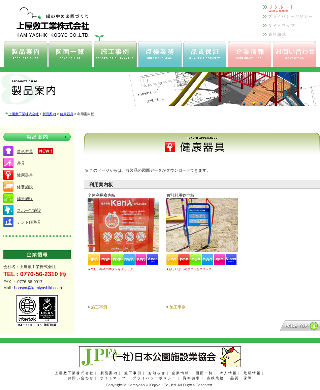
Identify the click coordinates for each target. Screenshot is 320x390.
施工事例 (99, 307)
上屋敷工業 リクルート (288, 9)
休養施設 (25, 187)
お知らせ (157, 373)
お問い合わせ (81, 378)
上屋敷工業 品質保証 (205, 54)
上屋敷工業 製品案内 (25, 54)
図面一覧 (204, 373)
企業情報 (180, 373)
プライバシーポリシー (155, 378)
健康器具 (66, 114)
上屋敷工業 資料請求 (288, 36)
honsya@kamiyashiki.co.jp (38, 288)
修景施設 (25, 198)
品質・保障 (241, 378)
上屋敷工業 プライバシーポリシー (288, 18)
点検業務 (215, 378)
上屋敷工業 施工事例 (115, 54)
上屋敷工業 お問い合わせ (294, 54)
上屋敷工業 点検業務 (160, 54)
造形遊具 (25, 151)
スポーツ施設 (29, 210)
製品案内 (49, 114)
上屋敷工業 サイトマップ (288, 27)
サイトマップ (113, 378)
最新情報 (252, 373)
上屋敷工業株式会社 (23, 114)
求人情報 (228, 373)
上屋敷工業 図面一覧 (70, 54)
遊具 (21, 163)
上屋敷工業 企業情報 (249, 54)
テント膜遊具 (29, 222)
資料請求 (191, 378)
